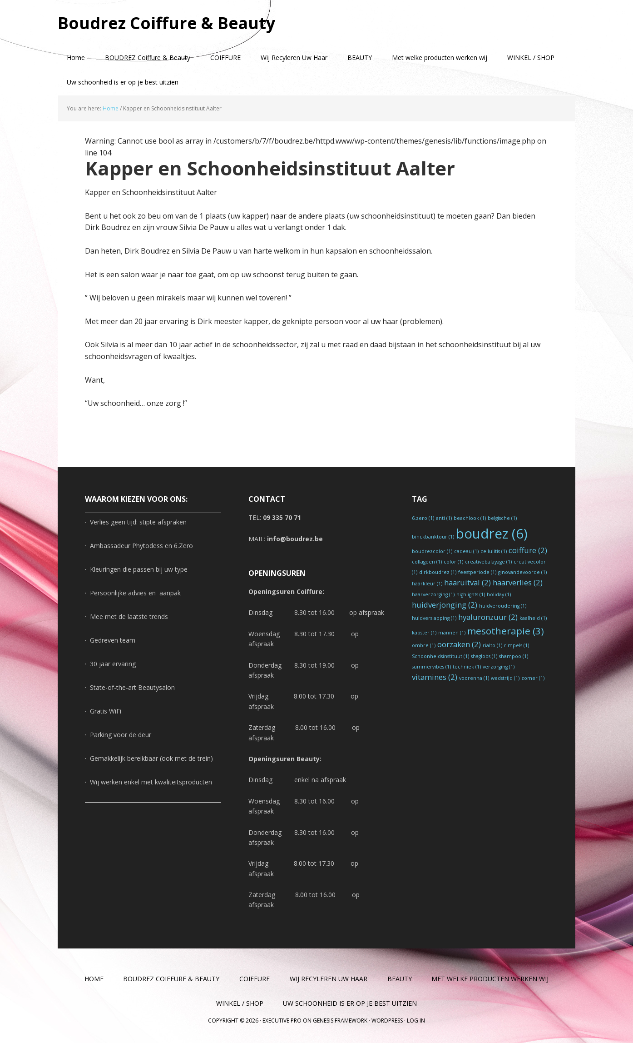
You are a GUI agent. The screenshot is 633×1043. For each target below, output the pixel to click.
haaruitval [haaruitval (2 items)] (467, 582)
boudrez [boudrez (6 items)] (492, 533)
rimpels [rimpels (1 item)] (516, 645)
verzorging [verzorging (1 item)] (498, 667)
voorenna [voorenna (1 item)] (474, 678)
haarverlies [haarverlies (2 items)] (518, 582)
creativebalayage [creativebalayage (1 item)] (488, 562)
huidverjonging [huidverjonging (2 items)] (444, 604)
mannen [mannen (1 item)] (451, 632)
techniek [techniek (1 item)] (467, 667)
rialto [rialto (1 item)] (492, 645)
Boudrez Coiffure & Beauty (167, 22)
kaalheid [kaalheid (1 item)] (533, 618)
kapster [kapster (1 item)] (424, 632)
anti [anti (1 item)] (444, 518)
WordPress (387, 1020)
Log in (416, 1020)
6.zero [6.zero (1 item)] (423, 518)
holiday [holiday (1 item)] (499, 594)
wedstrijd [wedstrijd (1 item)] (505, 678)
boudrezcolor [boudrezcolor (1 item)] (432, 551)
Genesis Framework (340, 1020)
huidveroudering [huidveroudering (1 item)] (502, 606)
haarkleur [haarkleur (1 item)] (427, 583)
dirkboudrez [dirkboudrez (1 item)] (437, 572)
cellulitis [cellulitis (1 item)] (493, 551)
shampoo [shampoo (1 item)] (513, 656)
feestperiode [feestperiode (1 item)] (477, 572)
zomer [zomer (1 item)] (532, 678)
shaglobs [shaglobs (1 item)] (484, 656)
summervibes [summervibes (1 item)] (431, 667)
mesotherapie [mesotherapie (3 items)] (505, 630)
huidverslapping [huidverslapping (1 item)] (434, 618)
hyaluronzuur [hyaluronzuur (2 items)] (488, 617)
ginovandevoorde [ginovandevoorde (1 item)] (522, 572)
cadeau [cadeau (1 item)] (466, 551)
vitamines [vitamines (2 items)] (434, 677)
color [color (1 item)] (453, 562)
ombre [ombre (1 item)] (423, 645)
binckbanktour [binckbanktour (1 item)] (433, 537)
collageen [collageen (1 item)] (427, 562)
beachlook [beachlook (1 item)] (470, 518)
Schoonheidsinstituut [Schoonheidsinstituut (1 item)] (440, 656)
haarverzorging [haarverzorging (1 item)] (433, 594)
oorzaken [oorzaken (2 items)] (459, 644)
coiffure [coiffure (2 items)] (528, 550)
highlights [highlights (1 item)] (470, 594)
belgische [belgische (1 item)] (502, 518)
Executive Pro (282, 1020)
